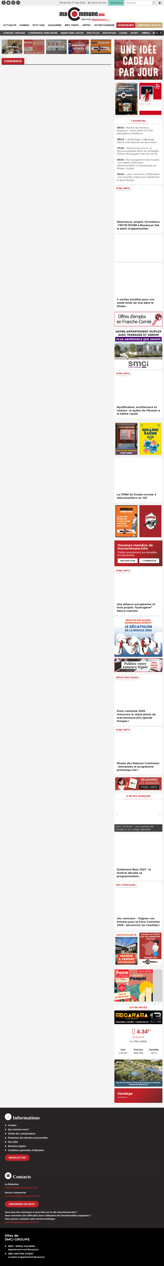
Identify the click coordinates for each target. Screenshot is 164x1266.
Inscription (127, 560)
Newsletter (17, 1157)
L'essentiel (138, 120)
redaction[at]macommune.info (21, 1187)
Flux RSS (13, 1142)
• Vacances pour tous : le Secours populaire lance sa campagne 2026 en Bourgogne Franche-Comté (138, 151)
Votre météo (138, 1007)
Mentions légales (17, 1146)
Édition (86, 19)
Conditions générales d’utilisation (26, 1150)
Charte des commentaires (21, 1133)
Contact (12, 1125)
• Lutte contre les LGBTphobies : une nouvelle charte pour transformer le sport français (138, 177)
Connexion (149, 560)
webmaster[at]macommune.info (22, 1222)
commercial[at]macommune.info (22, 1196)
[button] (153, 2)
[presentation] (116, 814)
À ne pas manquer (138, 796)
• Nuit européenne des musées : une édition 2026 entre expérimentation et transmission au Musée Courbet (138, 164)
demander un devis (22, 1204)
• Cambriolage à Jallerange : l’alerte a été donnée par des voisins (137, 141)
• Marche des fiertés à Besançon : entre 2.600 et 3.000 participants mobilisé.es (135, 130)
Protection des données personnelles (28, 1137)
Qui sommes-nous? (18, 1129)
